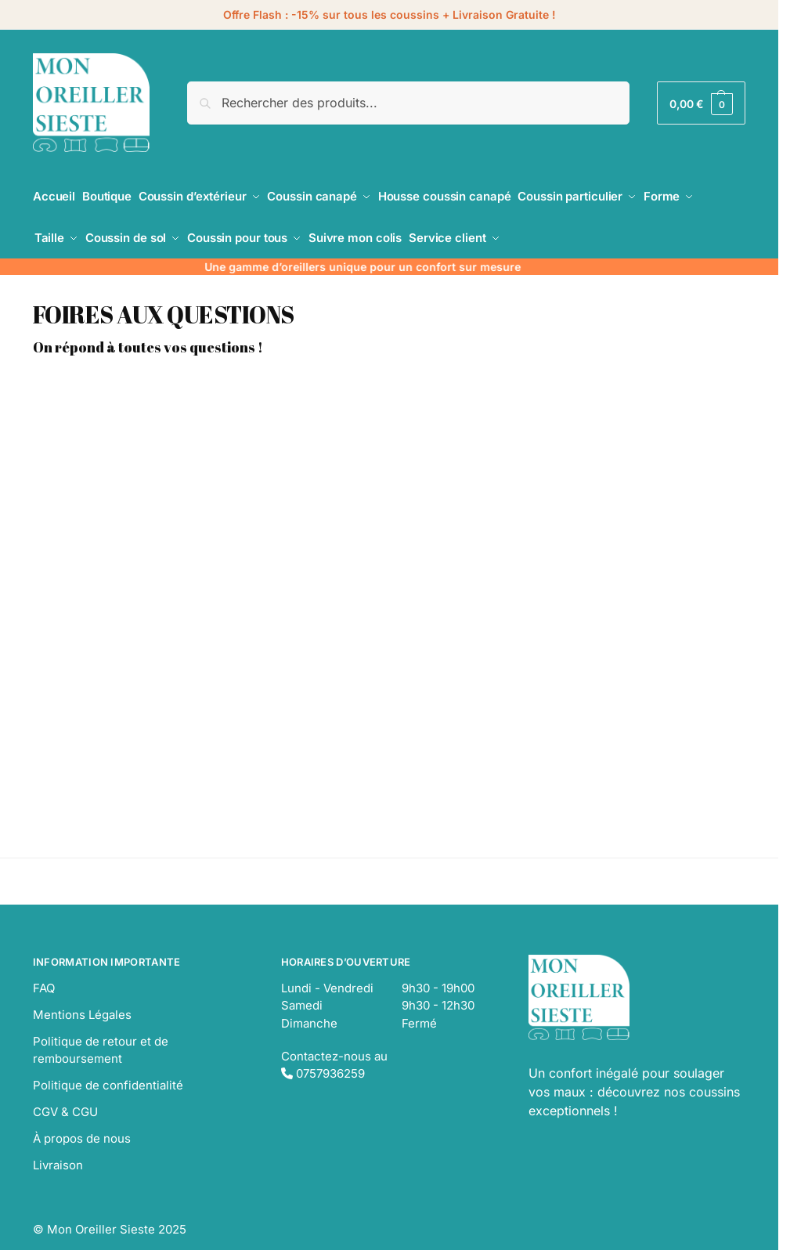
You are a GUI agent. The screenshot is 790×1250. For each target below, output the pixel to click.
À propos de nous (82, 1125)
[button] (701, 103)
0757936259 (323, 1060)
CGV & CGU (65, 1098)
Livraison (58, 1151)
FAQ (44, 973)
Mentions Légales (82, 1000)
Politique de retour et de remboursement (100, 1036)
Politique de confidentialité (108, 1071)
